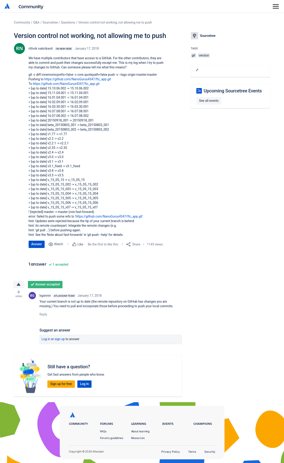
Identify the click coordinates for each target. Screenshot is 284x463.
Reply (43, 314)
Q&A (36, 22)
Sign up (59, 339)
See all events (209, 100)
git (193, 55)
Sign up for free (61, 384)
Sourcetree (50, 22)
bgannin (45, 295)
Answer (36, 244)
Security (209, 451)
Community (31, 6)
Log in (46, 339)
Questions (68, 22)
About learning (140, 431)
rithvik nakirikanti (41, 48)
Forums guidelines (111, 438)
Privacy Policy (170, 451)
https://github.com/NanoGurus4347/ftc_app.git (77, 79)
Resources (138, 438)
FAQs (103, 431)
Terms (192, 451)
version (204, 55)
